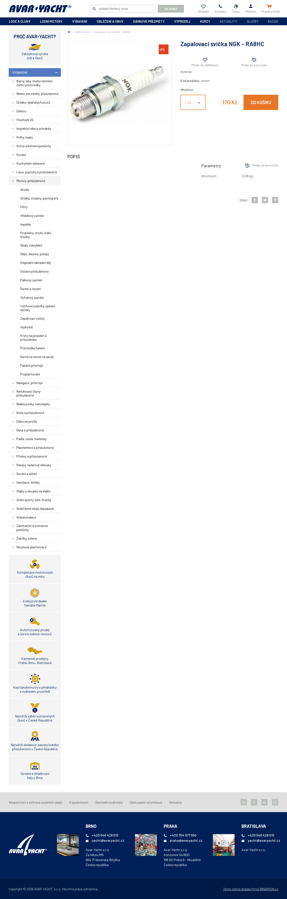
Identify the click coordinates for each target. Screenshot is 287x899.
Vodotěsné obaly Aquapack (35, 508)
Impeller (25, 224)
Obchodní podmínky (109, 802)
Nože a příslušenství (30, 413)
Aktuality (228, 21)
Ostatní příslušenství (34, 271)
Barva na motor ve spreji (36, 357)
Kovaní (21, 155)
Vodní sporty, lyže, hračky (33, 500)
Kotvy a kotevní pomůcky (33, 146)
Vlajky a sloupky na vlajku (33, 491)
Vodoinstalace (26, 517)
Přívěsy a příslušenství (31, 456)
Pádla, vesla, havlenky (31, 439)
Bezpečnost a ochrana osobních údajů (35, 802)
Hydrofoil (26, 327)
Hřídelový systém (32, 216)
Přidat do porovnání (254, 65)
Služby (252, 21)
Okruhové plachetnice (31, 547)
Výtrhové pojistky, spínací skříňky (37, 308)
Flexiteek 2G (24, 120)
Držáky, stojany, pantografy (39, 198)
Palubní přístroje (31, 365)
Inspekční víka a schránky (33, 128)
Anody (24, 189)
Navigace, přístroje (29, 383)
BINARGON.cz (269, 889)
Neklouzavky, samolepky (33, 404)
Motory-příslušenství (30, 181)
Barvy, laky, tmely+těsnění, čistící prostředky (34, 83)
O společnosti (78, 802)
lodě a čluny (19, 21)
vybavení (79, 21)
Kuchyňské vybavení (30, 163)
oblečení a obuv (110, 21)
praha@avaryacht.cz (186, 840)
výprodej (182, 21)
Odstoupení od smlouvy (146, 802)
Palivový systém (31, 280)
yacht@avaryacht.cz (108, 840)
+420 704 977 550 (183, 835)
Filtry (23, 207)
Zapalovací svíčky (32, 318)
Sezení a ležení (26, 474)
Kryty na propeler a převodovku (33, 337)
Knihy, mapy (24, 137)
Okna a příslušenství (30, 430)
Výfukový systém (32, 297)
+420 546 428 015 (105, 835)
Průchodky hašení (32, 348)
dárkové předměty (149, 21)
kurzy (205, 21)
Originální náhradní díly (35, 263)
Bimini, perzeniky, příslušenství (37, 94)
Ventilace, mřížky (28, 482)
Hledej (171, 9)
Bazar (273, 21)
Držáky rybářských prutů (33, 102)
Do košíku (261, 102)
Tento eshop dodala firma (241, 889)
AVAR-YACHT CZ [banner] (40, 8)
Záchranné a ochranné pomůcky (32, 528)
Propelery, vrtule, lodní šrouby (35, 235)
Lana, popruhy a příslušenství (36, 172)
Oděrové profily (26, 421)
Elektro (21, 111)
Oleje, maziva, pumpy (34, 254)
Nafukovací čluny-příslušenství (29, 393)
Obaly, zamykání (31, 245)
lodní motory (51, 21)
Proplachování (30, 374)
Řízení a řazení (30, 289)
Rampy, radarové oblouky (33, 465)
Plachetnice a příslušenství (35, 448)
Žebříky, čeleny (26, 538)
